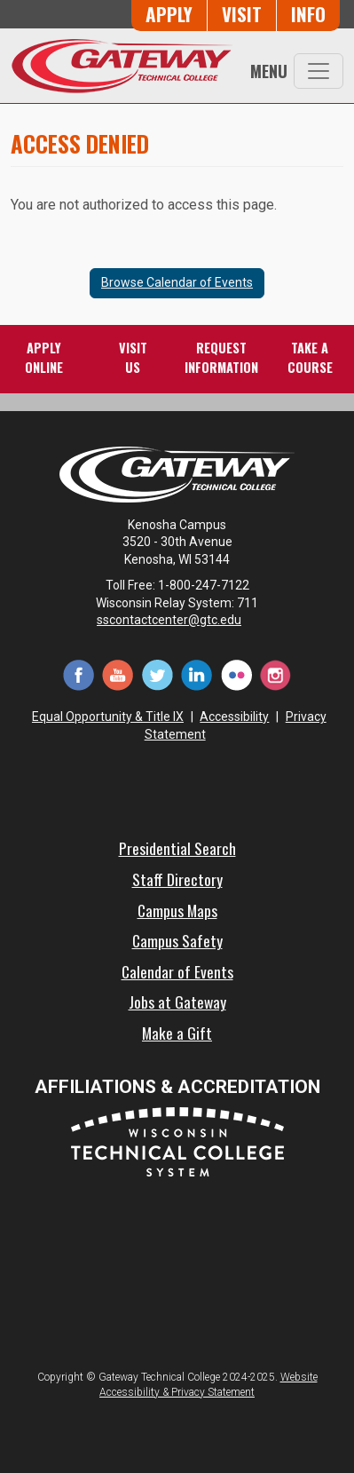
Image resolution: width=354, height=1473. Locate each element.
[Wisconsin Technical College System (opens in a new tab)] (177, 1140)
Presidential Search (177, 847)
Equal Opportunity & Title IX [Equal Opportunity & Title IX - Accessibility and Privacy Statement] (108, 716)
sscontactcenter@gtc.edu (177, 620)
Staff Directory (177, 879)
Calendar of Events (177, 971)
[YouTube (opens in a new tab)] (118, 673)
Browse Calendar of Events (177, 282)
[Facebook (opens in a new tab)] (78, 673)
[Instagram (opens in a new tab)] (275, 673)
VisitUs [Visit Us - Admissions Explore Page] (133, 357)
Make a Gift (177, 1032)
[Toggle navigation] (318, 71)
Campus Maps (177, 910)
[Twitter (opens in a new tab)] (157, 673)
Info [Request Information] (308, 14)
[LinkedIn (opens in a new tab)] (196, 673)
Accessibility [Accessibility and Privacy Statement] (234, 716)
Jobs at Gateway (177, 1001)
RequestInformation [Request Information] (221, 357)
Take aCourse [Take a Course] (310, 357)
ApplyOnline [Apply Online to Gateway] (44, 357)
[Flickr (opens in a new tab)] (236, 673)
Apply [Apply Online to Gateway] (169, 14)
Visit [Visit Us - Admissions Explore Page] (242, 14)
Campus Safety (177, 940)
